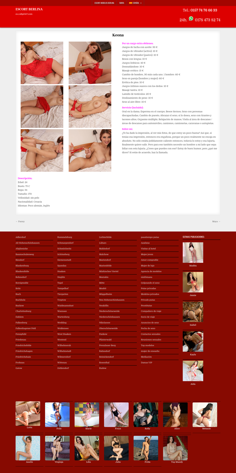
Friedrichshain (23, 357)
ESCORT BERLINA (29, 9)
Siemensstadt (64, 260)
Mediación (146, 357)
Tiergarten (62, 294)
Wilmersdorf (63, 357)
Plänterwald (105, 339)
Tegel (60, 283)
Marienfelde (105, 265)
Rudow (102, 368)
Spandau (61, 265)
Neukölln (103, 305)
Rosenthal (104, 362)
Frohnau (20, 362)
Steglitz (61, 277)
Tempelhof (62, 288)
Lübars (102, 243)
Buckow (20, 305)
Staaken (61, 271)
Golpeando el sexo (150, 283)
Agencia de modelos (151, 271)
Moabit (102, 288)
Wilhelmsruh (64, 345)
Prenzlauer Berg (107, 345)
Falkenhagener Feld (26, 328)
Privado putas (148, 300)
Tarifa (121, 2)
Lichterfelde (105, 237)
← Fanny (20, 221)
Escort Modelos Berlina (104, 2)
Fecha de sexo (148, 328)
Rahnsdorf (104, 351)
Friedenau (21, 339)
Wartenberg (63, 317)
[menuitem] (135, 3)
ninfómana (146, 277)
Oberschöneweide (108, 328)
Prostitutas (146, 305)
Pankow (103, 334)
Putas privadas (148, 288)
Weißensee (63, 328)
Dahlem (20, 317)
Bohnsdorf (21, 277)
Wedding (62, 322)
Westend (61, 339)
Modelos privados (150, 294)
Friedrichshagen (24, 351)
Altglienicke (22, 248)
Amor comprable (149, 260)
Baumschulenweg (25, 254)
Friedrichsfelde (23, 345)
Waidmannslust (65, 305)
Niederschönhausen (109, 317)
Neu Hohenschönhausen (111, 300)
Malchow (104, 254)
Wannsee (62, 311)
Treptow (61, 300)
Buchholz (20, 300)
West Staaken (64, 334)
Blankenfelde (22, 271)
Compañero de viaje (151, 311)
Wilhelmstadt (64, 351)
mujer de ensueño (150, 351)
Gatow (19, 368)
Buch (18, 294)
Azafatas (145, 243)
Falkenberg (21, 322)
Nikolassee (104, 322)
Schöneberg (63, 254)
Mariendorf (105, 260)
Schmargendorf (65, 243)
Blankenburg (22, 265)
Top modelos (147, 345)
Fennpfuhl (21, 334)
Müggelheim (105, 294)
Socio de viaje (148, 317)
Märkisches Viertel (108, 271)
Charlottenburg (23, 311)
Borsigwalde (22, 283)
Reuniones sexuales (151, 339)
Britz (18, 288)
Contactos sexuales (150, 334)
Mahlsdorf (104, 248)
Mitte (102, 283)
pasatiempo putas (150, 237)
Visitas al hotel (148, 248)
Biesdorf (20, 260)
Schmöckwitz (64, 248)
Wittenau (62, 362)
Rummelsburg (64, 237)
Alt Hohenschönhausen (27, 243)
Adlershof (21, 237)
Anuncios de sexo (150, 322)
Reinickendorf (106, 357)
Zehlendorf (63, 368)
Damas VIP (146, 362)
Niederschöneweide (109, 311)
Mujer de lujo (147, 265)
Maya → (216, 221)
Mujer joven (147, 254)
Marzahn (103, 277)
